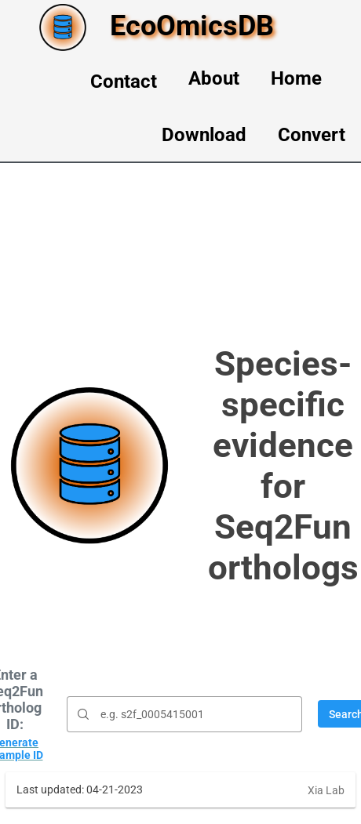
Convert (311, 135)
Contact (123, 82)
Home (296, 78)
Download (204, 135)
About (213, 78)
